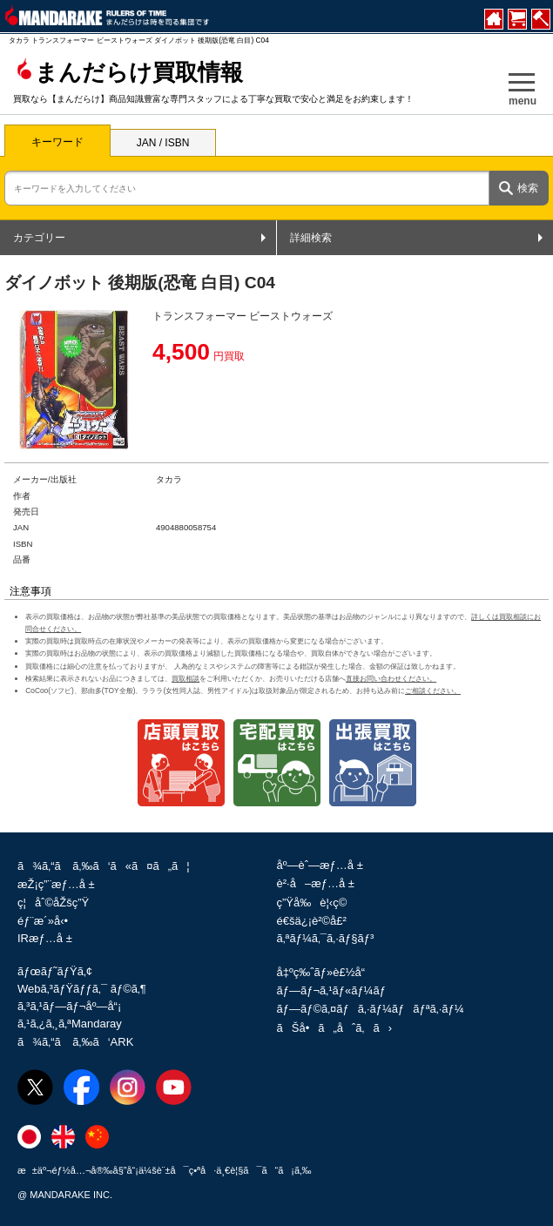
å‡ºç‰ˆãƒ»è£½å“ (325, 972)
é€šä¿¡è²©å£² (312, 920)
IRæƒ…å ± (44, 938)
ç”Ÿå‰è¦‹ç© (316, 902)
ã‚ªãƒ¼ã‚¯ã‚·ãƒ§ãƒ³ (325, 938)
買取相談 (185, 678)
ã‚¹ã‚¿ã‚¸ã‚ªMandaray (69, 1023)
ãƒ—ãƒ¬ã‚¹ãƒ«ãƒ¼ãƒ (333, 990)
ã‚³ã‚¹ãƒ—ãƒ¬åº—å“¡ (69, 1006)
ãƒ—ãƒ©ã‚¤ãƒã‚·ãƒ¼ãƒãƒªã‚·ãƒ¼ (370, 1008)
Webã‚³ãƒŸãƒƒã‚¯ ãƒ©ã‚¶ (81, 988)
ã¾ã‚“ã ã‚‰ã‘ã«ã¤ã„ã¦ (103, 865)
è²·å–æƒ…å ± (315, 883)
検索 (527, 188)
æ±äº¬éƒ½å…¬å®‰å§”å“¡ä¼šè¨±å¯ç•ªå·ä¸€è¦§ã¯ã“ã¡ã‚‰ (164, 1170)
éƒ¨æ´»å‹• (42, 920)
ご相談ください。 (433, 690)
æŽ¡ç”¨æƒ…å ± (56, 884)
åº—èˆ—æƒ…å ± (320, 865)
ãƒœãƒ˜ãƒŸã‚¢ (54, 971)
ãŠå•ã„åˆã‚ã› (334, 1027)
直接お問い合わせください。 (391, 678)
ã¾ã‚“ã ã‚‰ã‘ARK (75, 1041)
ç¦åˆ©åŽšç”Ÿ (53, 902)
